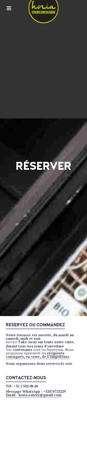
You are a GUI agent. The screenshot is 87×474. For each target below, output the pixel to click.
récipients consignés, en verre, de (35, 355)
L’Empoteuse (57, 356)
